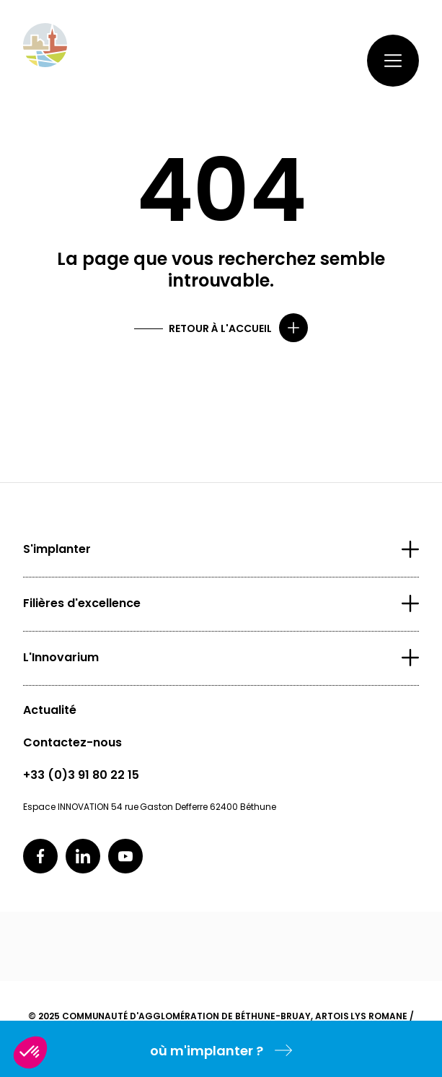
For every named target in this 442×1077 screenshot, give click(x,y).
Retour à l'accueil (220, 328)
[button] (30, 1052)
